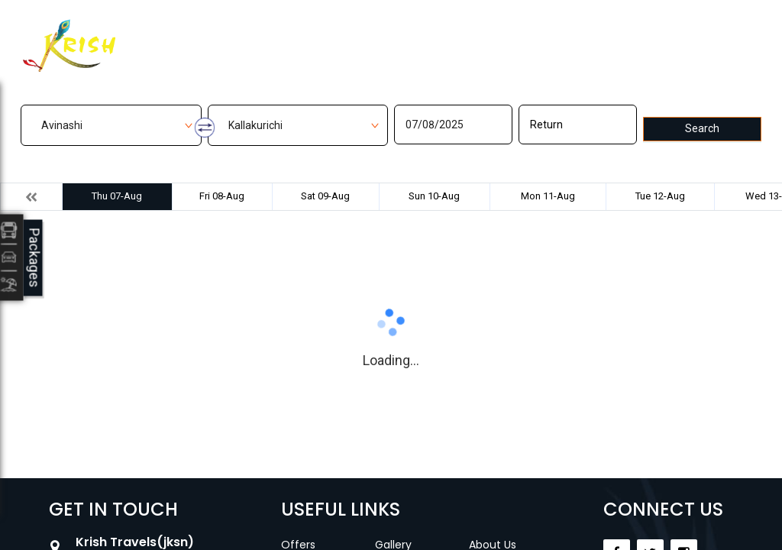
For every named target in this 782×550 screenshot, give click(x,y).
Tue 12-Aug (660, 196)
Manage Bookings (332, 36)
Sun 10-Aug (434, 196)
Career (528, 36)
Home (250, 36)
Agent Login (669, 34)
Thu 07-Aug (117, 196)
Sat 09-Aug (325, 196)
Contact (473, 36)
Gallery (417, 36)
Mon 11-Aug (548, 196)
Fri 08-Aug (221, 196)
